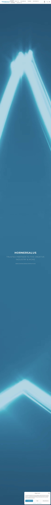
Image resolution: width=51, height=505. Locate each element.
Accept (29, 500)
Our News (13, 2)
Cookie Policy (34, 503)
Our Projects (36, 1)
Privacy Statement (39, 503)
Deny (37, 500)
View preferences (45, 500)
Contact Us (19, 2)
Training (29, 1)
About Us (17, 1)
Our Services (23, 1)
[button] (49, 493)
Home (12, 1)
